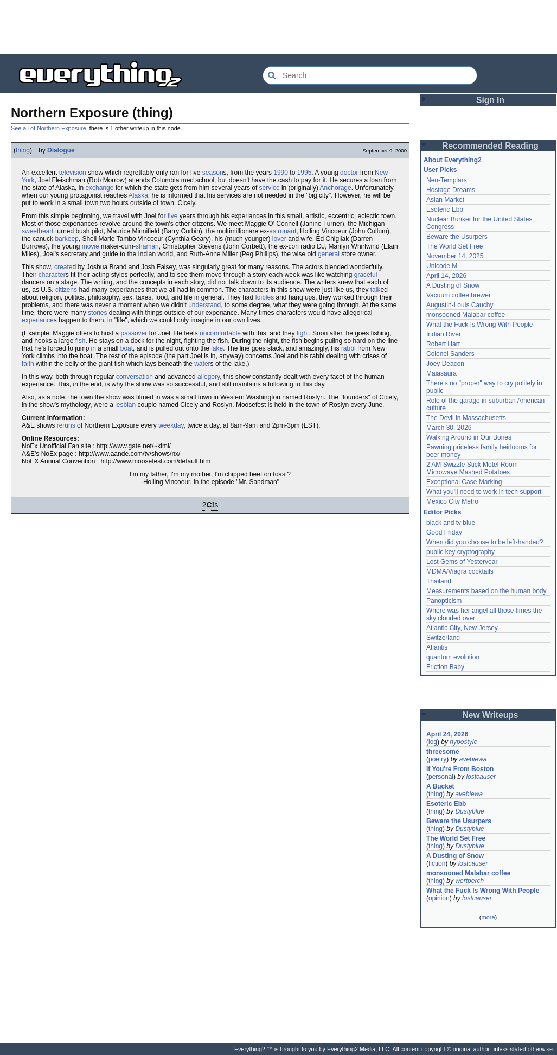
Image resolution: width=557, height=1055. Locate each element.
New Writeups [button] (490, 715)
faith (28, 363)
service (269, 188)
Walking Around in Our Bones (468, 437)
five (173, 216)
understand (204, 305)
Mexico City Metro (452, 501)
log (432, 742)
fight (303, 333)
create (63, 267)
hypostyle (463, 742)
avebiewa (473, 759)
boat (126, 348)
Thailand (438, 581)
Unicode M (441, 266)
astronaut (282, 231)
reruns (66, 425)
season (212, 172)
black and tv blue (450, 522)
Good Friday (444, 532)
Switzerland (443, 637)
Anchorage (335, 188)
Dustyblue (469, 811)
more (488, 917)
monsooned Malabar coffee (465, 315)
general (329, 254)
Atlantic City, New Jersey (462, 628)
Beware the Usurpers (457, 236)
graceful (365, 274)
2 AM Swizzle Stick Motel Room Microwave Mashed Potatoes (472, 468)
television (72, 172)
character (52, 274)
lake (217, 348)
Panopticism (444, 601)
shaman (147, 246)
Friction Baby (445, 667)
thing (23, 150)
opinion (439, 898)
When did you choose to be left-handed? (484, 542)
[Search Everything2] (370, 75)
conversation (134, 376)
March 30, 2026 (448, 427)
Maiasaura (441, 373)
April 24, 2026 (447, 734)
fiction (436, 863)
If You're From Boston (460, 769)
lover (279, 239)
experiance (38, 320)
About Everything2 (453, 160)
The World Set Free (454, 246)
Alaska (138, 195)
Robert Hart (443, 344)
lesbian (125, 405)
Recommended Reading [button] (490, 145)
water (202, 363)
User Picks (440, 170)
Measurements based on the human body (486, 591)
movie (90, 246)
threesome (442, 751)
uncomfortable (220, 333)
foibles (264, 297)
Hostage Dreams (450, 190)
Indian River (443, 334)
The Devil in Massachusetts (466, 418)
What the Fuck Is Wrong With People (479, 324)
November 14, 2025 (454, 256)
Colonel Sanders (450, 354)
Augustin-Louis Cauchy (459, 305)
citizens (66, 290)
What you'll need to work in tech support (483, 491)
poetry (437, 759)
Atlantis (436, 647)
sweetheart (38, 231)
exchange (99, 188)
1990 (280, 172)
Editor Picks (442, 512)
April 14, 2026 (446, 275)
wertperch (469, 881)
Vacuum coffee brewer (458, 295)
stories (97, 312)
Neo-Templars (446, 180)
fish (80, 341)
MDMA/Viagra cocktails (460, 571)
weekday (170, 425)
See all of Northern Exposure (48, 128)
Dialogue (61, 150)
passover (134, 333)
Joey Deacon (445, 363)
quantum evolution (452, 657)
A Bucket (440, 786)
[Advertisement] (278, 27)
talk (375, 290)
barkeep (66, 239)
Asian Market (445, 200)
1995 (304, 172)
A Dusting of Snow (452, 285)
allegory (208, 376)
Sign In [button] (490, 100)
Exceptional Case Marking (464, 482)
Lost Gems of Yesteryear (461, 561)
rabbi (348, 348)
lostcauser (481, 776)
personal (440, 776)
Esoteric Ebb (444, 209)
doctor (349, 172)
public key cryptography (460, 552)
